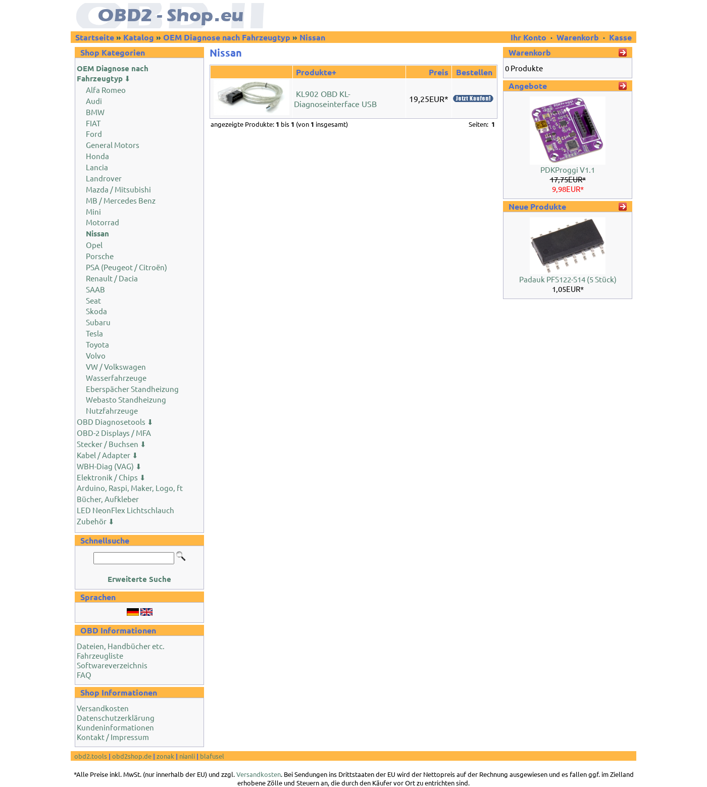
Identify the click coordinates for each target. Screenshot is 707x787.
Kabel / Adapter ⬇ (107, 455)
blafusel (212, 756)
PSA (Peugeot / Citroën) (126, 267)
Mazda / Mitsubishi (118, 189)
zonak (165, 756)
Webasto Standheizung (126, 399)
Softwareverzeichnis (112, 665)
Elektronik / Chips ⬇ (111, 477)
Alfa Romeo (106, 89)
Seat (93, 300)
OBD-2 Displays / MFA (114, 432)
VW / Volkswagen (116, 366)
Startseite (94, 37)
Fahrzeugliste (100, 655)
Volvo (96, 355)
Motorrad (102, 222)
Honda (97, 156)
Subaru (98, 322)
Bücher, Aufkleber (108, 499)
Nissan (312, 37)
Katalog (138, 37)
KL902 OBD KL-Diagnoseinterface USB (335, 98)
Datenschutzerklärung (116, 717)
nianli (187, 756)
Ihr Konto (529, 37)
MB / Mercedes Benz (121, 200)
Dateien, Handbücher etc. (121, 646)
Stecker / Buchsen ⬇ (111, 444)
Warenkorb (578, 37)
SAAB (95, 289)
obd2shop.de (132, 756)
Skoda (96, 311)
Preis (438, 72)
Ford (94, 133)
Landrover (104, 178)
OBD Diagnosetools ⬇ (115, 421)
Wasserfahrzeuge (116, 377)
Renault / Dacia (112, 278)
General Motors (112, 145)
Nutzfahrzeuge (112, 410)
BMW (95, 112)
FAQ (84, 674)
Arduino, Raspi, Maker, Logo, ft (130, 488)
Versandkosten (103, 708)
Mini (93, 211)
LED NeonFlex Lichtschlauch (125, 510)
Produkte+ (316, 72)
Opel (94, 245)
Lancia (97, 167)
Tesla (94, 333)
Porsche (100, 256)
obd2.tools (90, 756)
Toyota (97, 344)
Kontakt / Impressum (113, 737)
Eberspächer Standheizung (132, 389)
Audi (94, 101)
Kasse (620, 37)
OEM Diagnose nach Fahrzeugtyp (226, 37)
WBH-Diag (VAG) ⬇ (109, 466)
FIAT (93, 123)
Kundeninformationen (115, 727)
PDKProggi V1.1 (567, 169)
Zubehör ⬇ (96, 521)
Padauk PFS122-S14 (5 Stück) (568, 279)
